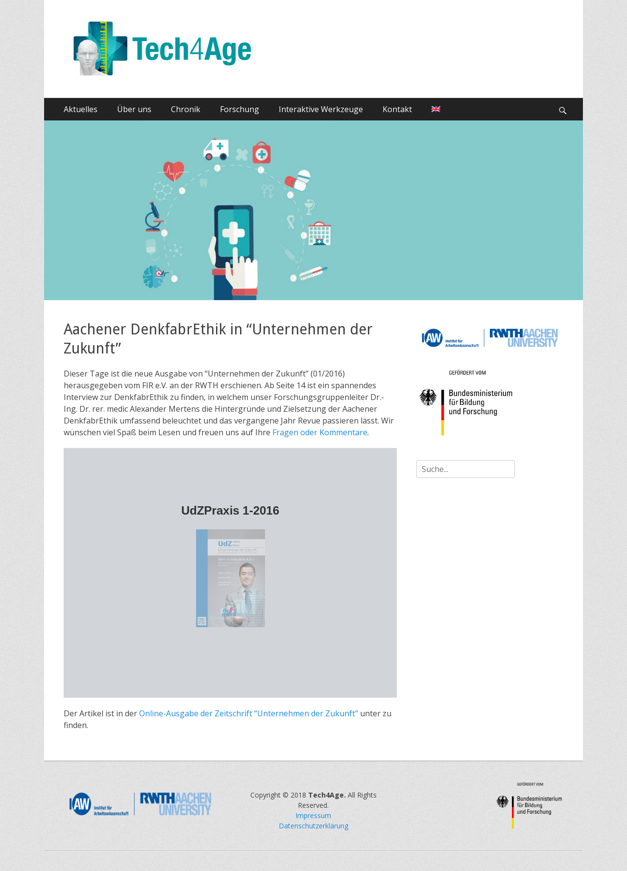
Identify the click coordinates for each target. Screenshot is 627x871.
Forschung (239, 109)
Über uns (134, 109)
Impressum (313, 815)
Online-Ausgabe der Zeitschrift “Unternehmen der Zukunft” (248, 713)
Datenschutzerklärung (313, 825)
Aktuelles (80, 109)
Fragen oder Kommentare (319, 432)
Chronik (185, 109)
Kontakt (397, 109)
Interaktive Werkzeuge (321, 109)
